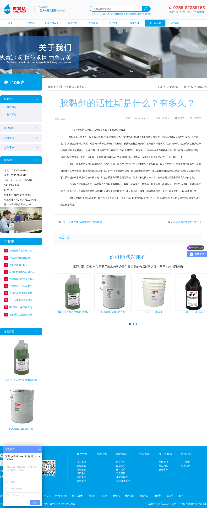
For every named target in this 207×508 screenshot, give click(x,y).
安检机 (116, 495)
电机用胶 (81, 477)
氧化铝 (46, 495)
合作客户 (9, 147)
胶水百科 (134, 23)
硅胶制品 (129, 495)
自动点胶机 (77, 495)
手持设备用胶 (123, 481)
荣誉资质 (9, 137)
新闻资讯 (9, 99)
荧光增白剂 (61, 495)
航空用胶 (81, 481)
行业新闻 (11, 114)
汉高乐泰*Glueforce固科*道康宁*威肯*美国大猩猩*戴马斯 (126, 14)
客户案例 (113, 23)
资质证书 (93, 23)
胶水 (181, 495)
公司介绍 (185, 461)
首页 (10, 23)
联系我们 (175, 23)
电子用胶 (81, 469)
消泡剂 (157, 495)
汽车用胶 (81, 461)
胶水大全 (31, 23)
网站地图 (70, 503)
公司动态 (11, 107)
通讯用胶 (81, 473)
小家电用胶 (122, 477)
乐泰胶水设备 (52, 23)
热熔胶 (170, 495)
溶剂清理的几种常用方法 (187, 222)
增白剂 (92, 495)
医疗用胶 (81, 465)
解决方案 (72, 23)
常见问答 (9, 128)
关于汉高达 (155, 23)
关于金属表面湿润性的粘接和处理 (82, 222)
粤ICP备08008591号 (54, 503)
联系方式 (185, 465)
